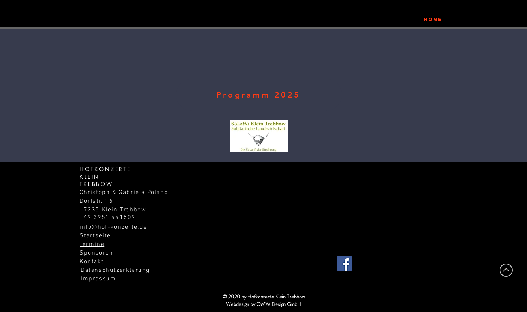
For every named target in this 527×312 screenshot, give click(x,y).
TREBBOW (96, 184)
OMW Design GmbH (278, 304)
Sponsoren (96, 253)
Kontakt (92, 261)
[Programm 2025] (259, 95)
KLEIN (90, 176)
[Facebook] (344, 263)
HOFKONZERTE (105, 169)
